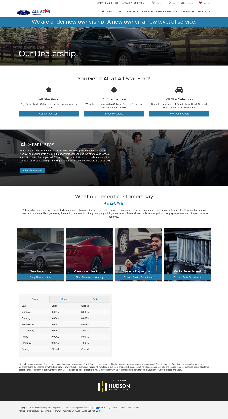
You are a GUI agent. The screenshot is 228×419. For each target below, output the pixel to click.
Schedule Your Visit (32, 170)
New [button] (110, 11)
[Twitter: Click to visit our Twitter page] (108, 204)
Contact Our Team (48, 113)
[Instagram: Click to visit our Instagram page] (118, 204)
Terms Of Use (70, 407)
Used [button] (120, 11)
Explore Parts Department (187, 277)
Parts (95, 299)
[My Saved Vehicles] (203, 3)
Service (65, 299)
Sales (35, 299)
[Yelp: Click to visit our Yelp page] (121, 204)
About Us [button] (203, 11)
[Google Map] (163, 326)
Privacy (59, 407)
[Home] (103, 11)
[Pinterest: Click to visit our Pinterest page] (114, 204)
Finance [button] (147, 11)
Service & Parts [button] (166, 11)
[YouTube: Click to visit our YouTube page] (111, 204)
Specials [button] (133, 11)
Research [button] (187, 11)
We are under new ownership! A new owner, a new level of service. (114, 22)
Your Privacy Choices (106, 407)
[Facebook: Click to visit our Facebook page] (105, 204)
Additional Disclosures (129, 407)
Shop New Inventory (40, 277)
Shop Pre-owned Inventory (89, 277)
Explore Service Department (138, 277)
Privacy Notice (84, 407)
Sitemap (51, 407)
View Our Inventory (179, 113)
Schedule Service (114, 113)
